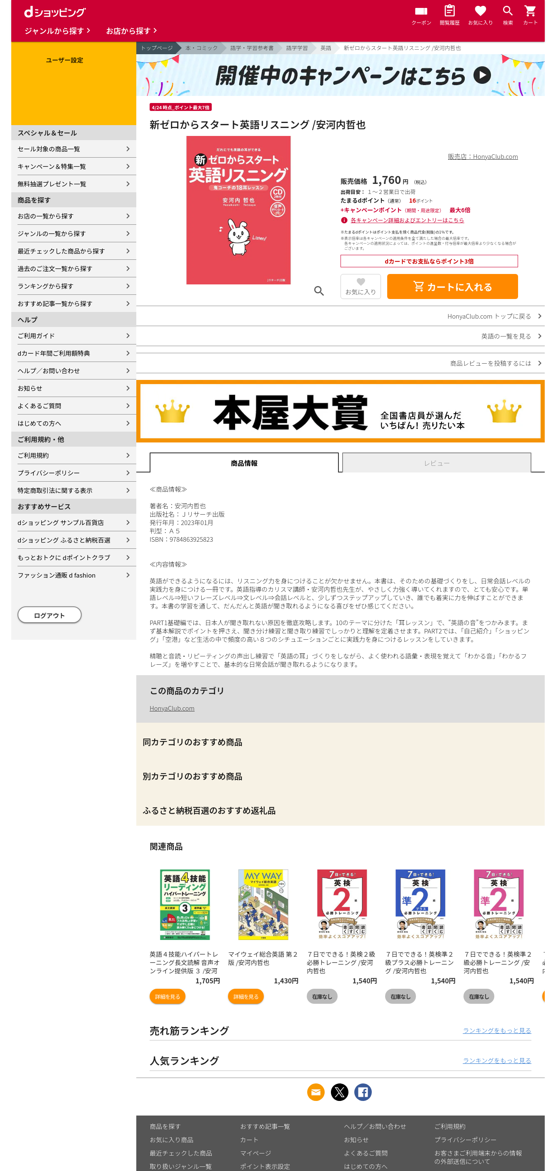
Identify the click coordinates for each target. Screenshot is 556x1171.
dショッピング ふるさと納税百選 (64, 539)
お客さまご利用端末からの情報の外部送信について (478, 1157)
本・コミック (201, 48)
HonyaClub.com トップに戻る (489, 316)
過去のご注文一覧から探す (55, 268)
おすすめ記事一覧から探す (55, 303)
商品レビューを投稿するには (490, 363)
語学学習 (297, 48)
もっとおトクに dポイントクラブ (64, 557)
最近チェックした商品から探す (61, 250)
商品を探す (165, 1126)
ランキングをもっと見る (497, 1030)
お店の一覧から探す (46, 215)
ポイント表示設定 (265, 1166)
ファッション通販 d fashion (56, 574)
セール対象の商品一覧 (49, 148)
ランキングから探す (46, 285)
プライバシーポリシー (49, 472)
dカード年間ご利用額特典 (54, 353)
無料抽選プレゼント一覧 (52, 183)
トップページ (156, 48)
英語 (326, 48)
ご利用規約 (33, 455)
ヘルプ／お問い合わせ (49, 370)
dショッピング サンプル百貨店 (61, 522)
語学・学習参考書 (252, 48)
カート (249, 1139)
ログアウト (49, 615)
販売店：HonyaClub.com (483, 156)
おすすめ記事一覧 (265, 1126)
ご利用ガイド (36, 335)
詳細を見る (167, 996)
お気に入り (360, 291)
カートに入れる (453, 286)
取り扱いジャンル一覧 (181, 1166)
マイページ (255, 1152)
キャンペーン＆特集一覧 (52, 166)
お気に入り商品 (171, 1139)
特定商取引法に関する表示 (55, 490)
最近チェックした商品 (181, 1152)
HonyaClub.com (172, 708)
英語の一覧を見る (506, 336)
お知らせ (30, 388)
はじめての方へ (39, 423)
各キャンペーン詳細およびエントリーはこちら (407, 220)
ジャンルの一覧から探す (52, 233)
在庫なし (322, 996)
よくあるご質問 (39, 405)
